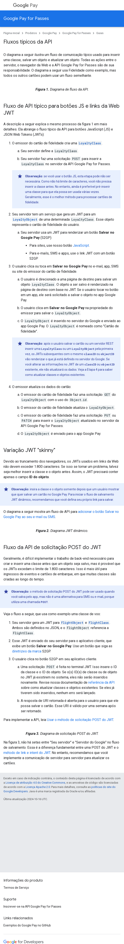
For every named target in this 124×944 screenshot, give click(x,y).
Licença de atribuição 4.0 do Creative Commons (35, 782)
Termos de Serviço (16, 887)
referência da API (101, 682)
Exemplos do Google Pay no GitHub (27, 925)
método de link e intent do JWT (26, 753)
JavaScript (81, 245)
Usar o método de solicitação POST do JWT (80, 720)
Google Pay (49, 33)
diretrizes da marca (26, 651)
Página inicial (11, 33)
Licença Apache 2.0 (38, 787)
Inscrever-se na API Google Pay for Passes (32, 906)
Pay (25, 5)
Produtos (31, 33)
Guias (99, 33)
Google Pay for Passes (26, 18)
